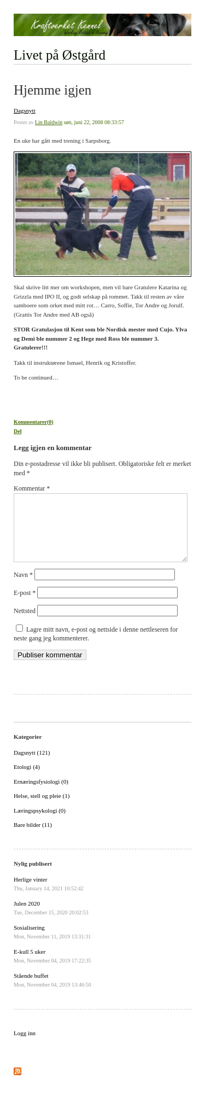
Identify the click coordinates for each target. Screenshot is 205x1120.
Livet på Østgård (60, 55)
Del (17, 431)
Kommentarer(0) (34, 422)
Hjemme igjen (52, 90)
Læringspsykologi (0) (40, 823)
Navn (23, 588)
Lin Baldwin (48, 122)
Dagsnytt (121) (32, 765)
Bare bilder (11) (33, 838)
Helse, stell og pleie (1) (41, 809)
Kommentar (32, 488)
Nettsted (25, 624)
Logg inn (25, 1046)
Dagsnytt (25, 110)
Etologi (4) (27, 780)
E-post (25, 606)
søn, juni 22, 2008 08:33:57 (94, 122)
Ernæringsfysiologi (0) (41, 794)
